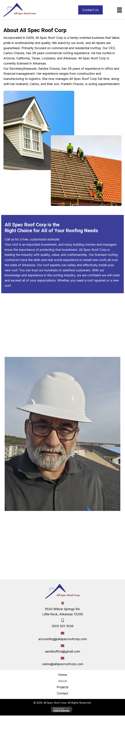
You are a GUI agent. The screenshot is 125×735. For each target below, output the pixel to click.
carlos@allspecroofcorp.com (62, 664)
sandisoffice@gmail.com (62, 651)
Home (62, 675)
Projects (62, 687)
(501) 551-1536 (62, 626)
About (62, 681)
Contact (62, 693)
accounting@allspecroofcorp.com (62, 639)
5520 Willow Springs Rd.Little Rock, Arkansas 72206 (62, 611)
